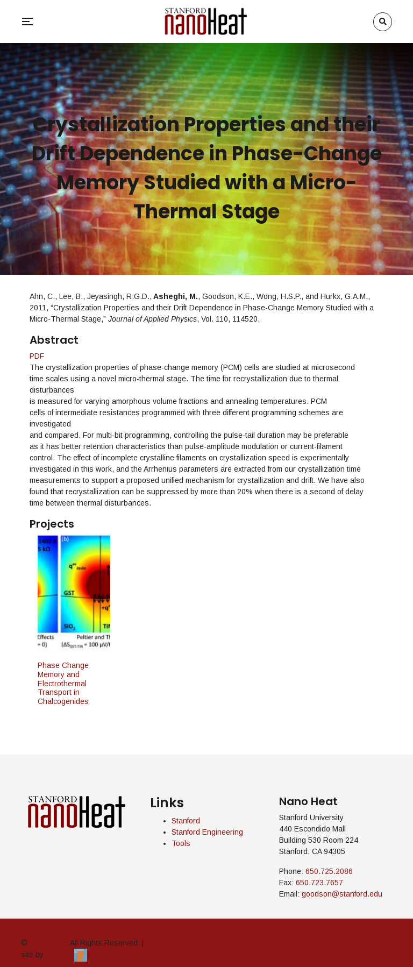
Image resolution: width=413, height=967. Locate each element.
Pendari (66, 954)
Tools (181, 843)
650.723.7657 (319, 882)
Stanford (186, 820)
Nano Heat (48, 942)
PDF (37, 356)
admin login (165, 942)
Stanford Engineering (207, 832)
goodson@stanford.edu (342, 894)
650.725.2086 (329, 871)
